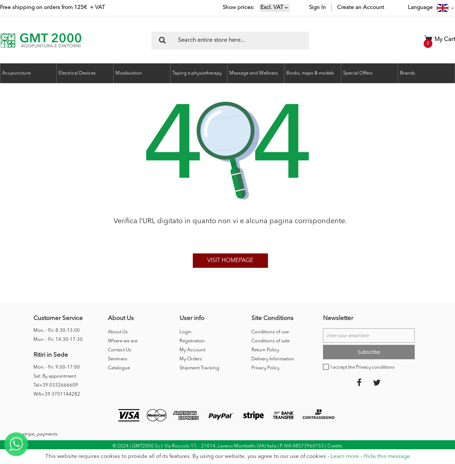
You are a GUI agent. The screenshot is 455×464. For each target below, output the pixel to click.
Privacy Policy (265, 368)
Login (185, 332)
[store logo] (41, 40)
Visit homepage (230, 260)
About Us (118, 332)
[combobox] (230, 41)
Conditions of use (270, 332)
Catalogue (119, 368)
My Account (192, 350)
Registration (192, 341)
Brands (407, 73)
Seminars (117, 359)
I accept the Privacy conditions (363, 367)
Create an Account (360, 7)
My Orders (190, 359)
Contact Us (119, 350)
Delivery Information (272, 359)
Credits (334, 446)
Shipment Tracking (199, 368)
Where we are (122, 341)
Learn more (345, 456)
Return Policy (265, 350)
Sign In (317, 7)
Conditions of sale (270, 341)
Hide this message (387, 456)
